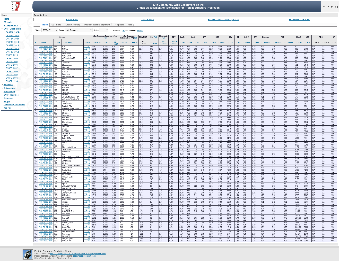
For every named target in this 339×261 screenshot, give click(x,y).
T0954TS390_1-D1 (45, 65)
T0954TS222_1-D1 (45, 53)
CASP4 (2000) (12, 71)
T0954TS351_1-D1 (45, 213)
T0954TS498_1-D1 (45, 136)
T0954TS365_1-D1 (45, 229)
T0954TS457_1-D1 (45, 95)
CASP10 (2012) (12, 52)
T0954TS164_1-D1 (45, 191)
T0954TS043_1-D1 (45, 47)
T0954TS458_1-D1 (45, 236)
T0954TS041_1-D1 (45, 232)
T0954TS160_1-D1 (45, 195)
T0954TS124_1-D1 (45, 177)
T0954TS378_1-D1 (45, 234)
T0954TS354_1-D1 (45, 161)
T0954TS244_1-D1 (45, 149)
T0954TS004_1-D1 (45, 127)
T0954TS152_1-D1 (45, 218)
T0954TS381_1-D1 (45, 211)
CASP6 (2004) (12, 65)
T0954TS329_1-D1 (45, 181)
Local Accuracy (72, 25)
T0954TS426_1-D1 (45, 60)
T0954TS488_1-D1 (45, 188)
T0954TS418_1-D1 (45, 92)
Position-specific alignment (97, 25)
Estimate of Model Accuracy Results (223, 19)
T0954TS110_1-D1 (45, 179)
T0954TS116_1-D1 (45, 193)
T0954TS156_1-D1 (45, 115)
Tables (45, 25)
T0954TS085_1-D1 (45, 147)
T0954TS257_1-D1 (45, 241)
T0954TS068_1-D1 (45, 154)
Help (130, 25)
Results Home (72, 19)
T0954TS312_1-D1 (45, 222)
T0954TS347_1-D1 (45, 140)
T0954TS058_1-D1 (45, 156)
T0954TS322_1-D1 (45, 101)
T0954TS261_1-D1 (45, 122)
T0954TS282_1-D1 (45, 225)
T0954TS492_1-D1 (45, 186)
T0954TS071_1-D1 (45, 152)
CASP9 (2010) (12, 55)
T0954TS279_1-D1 (45, 104)
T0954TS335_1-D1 (45, 99)
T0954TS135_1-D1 (45, 90)
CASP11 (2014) (12, 48)
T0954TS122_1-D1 (45, 216)
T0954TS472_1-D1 (45, 204)
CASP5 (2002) (12, 68)
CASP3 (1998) (12, 75)
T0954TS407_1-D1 (45, 220)
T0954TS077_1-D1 (45, 145)
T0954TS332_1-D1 (45, 209)
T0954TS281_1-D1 (45, 133)
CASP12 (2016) (12, 45)
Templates (119, 25)
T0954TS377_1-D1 (45, 97)
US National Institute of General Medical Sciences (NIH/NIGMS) (78, 254)
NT (123, 30)
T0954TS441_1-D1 (45, 117)
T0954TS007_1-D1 (45, 197)
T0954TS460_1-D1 (45, 88)
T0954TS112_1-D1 (45, 202)
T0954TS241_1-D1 (45, 76)
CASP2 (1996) (12, 78)
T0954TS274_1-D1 (45, 49)
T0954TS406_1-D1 (45, 74)
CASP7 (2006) (12, 62)
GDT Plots (56, 25)
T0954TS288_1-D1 (45, 206)
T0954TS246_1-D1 (45, 131)
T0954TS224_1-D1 (45, 143)
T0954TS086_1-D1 (45, 72)
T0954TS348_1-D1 (45, 200)
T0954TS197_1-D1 (45, 51)
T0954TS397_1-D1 (45, 170)
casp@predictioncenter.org (84, 256)
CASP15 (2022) (12, 35)
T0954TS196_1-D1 (45, 81)
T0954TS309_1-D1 (45, 79)
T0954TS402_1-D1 (45, 175)
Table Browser (147, 19)
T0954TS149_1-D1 (45, 111)
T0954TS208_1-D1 (45, 168)
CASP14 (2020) (12, 39)
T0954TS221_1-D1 (45, 106)
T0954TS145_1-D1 (45, 124)
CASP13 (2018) (12, 42)
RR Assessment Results (299, 19)
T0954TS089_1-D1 (45, 56)
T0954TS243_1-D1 (45, 165)
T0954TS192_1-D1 (45, 113)
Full (105, 38)
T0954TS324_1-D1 (45, 108)
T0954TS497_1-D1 (45, 227)
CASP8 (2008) (12, 58)
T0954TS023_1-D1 (45, 159)
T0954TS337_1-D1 (45, 120)
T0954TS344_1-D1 (45, 67)
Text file (140, 30)
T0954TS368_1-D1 (45, 69)
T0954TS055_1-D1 (45, 85)
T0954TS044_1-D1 (45, 83)
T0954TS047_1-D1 (45, 129)
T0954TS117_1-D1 (45, 63)
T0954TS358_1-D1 (45, 184)
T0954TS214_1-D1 (45, 58)
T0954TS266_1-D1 (45, 172)
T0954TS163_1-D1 (45, 138)
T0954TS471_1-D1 (45, 163)
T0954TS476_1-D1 (45, 238)
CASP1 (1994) (12, 81)
